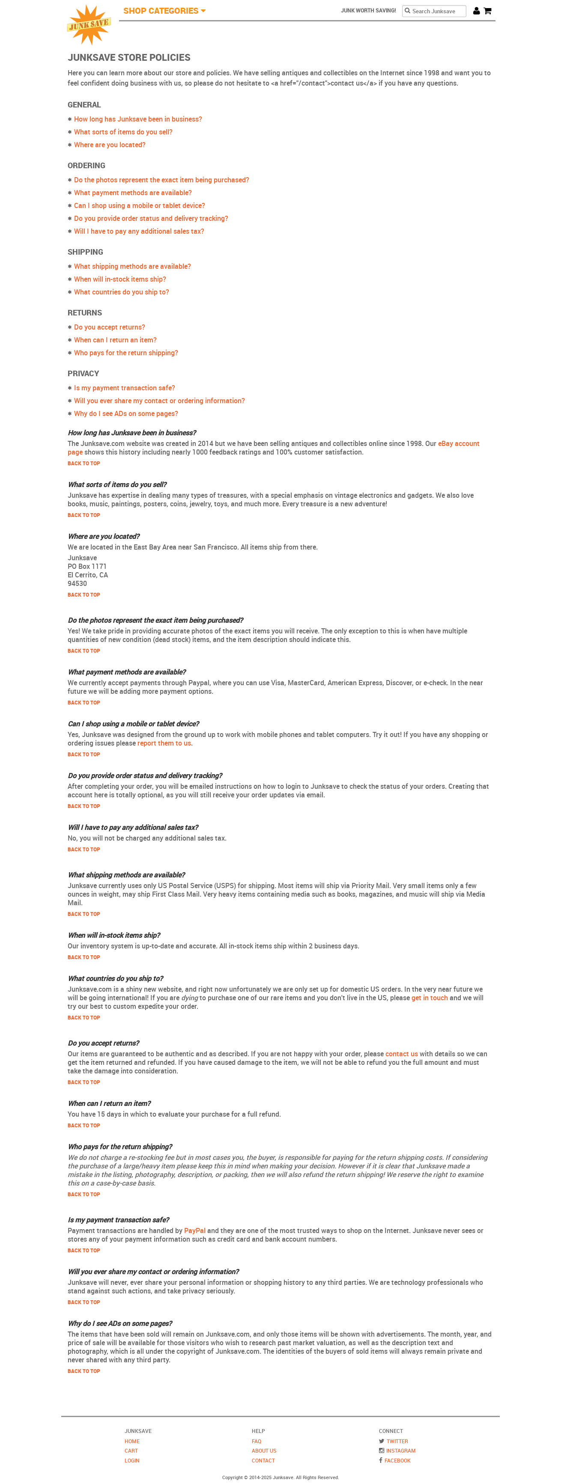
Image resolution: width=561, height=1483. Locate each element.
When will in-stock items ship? (120, 279)
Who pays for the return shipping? (126, 352)
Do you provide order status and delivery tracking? (151, 218)
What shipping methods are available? (132, 266)
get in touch (430, 997)
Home (132, 1441)
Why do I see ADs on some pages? (126, 413)
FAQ (256, 1441)
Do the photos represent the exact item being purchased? (161, 179)
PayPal (195, 1230)
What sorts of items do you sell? (123, 132)
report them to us (164, 743)
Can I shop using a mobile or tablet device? (139, 205)
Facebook (398, 1460)
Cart (489, 10)
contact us (401, 1053)
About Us (264, 1450)
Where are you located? (110, 144)
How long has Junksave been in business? (138, 119)
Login (132, 1460)
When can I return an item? (115, 340)
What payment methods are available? (133, 192)
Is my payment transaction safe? (124, 387)
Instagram (401, 1450)
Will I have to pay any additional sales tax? (139, 231)
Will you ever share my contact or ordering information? (159, 400)
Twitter (397, 1441)
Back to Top (84, 463)
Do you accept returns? (109, 327)
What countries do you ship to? (121, 292)
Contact (263, 1460)
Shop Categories (161, 10)
